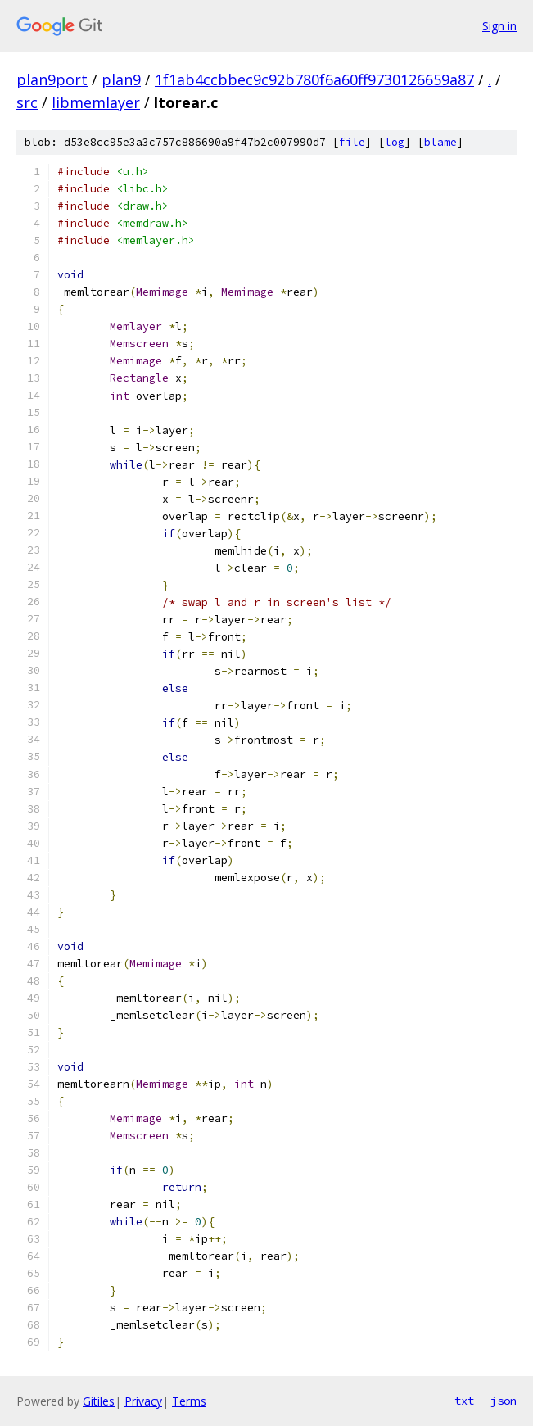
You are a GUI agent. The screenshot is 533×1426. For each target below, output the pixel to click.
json (503, 1400)
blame (440, 142)
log (394, 142)
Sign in (499, 26)
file (352, 142)
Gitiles (99, 1401)
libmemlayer (96, 102)
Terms (189, 1401)
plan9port (52, 79)
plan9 (121, 79)
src (27, 102)
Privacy (143, 1401)
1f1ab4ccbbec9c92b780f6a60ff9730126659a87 (314, 79)
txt (464, 1400)
